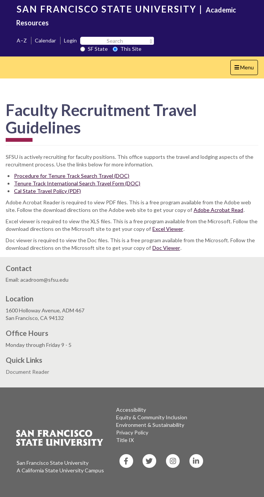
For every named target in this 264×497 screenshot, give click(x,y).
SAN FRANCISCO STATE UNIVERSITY (106, 8)
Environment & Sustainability (150, 425)
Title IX (125, 440)
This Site (127, 48)
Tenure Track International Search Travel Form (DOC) (77, 183)
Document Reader (27, 371)
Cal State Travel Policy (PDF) (47, 191)
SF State (94, 48)
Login (70, 40)
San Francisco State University (53, 462)
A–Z (22, 40)
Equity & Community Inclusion (151, 417)
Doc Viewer (166, 248)
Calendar (45, 40)
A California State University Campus (60, 470)
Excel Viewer (167, 229)
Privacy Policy (132, 432)
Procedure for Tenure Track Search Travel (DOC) (71, 175)
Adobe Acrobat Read (218, 210)
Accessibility (131, 409)
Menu (246, 69)
